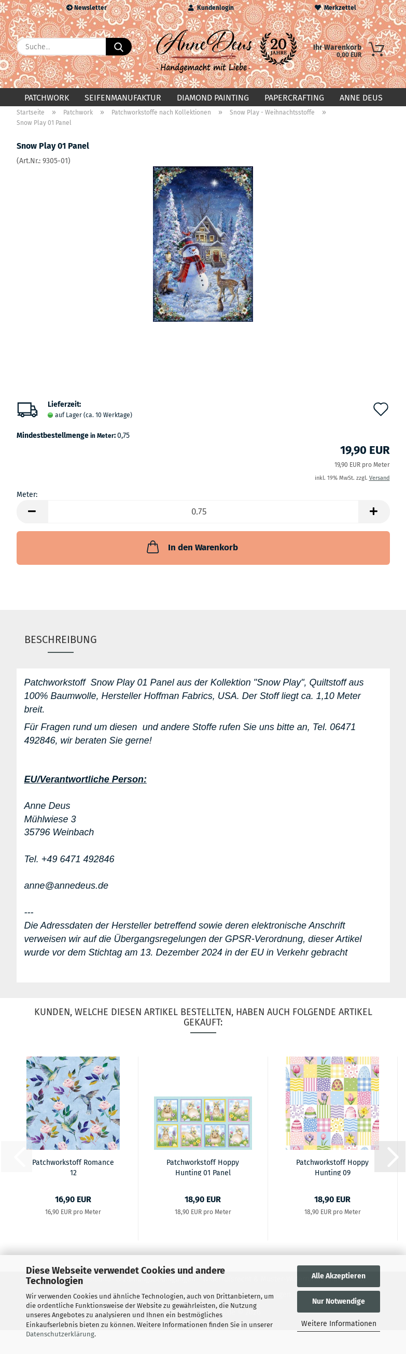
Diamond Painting (213, 98)
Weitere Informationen (338, 1323)
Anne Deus (361, 98)
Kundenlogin (211, 7)
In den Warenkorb (191, 555)
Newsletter (86, 7)
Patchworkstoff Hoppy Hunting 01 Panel (202, 1175)
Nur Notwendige (338, 1301)
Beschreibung (60, 648)
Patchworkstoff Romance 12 (73, 1175)
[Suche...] (119, 46)
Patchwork (46, 98)
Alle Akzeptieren (339, 1276)
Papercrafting (294, 98)
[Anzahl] (203, 520)
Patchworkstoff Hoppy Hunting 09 (332, 1175)
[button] (32, 520)
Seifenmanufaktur (123, 98)
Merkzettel (335, 7)
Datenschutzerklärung (60, 1334)
